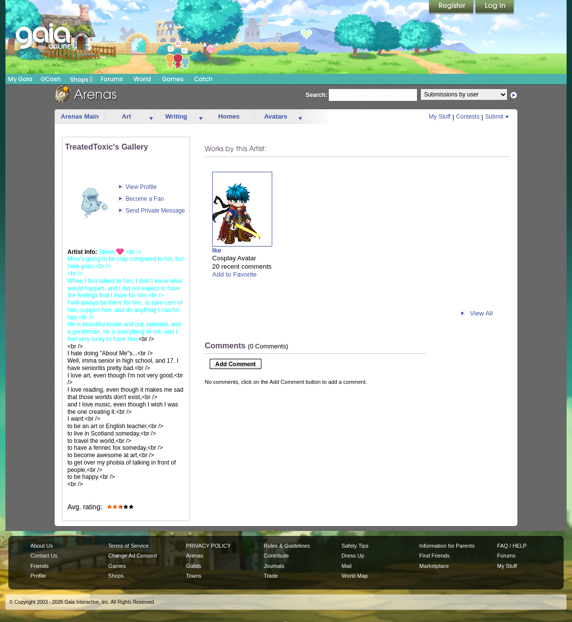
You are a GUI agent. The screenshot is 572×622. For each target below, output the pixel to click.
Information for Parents (447, 546)
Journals (274, 566)
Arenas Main (79, 116)
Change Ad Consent (132, 556)
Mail (346, 566)
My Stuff (439, 116)
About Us (42, 546)
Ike (217, 250)
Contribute (276, 556)
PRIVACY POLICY (208, 546)
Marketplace (434, 566)
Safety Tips (355, 546)
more (151, 117)
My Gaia (20, 79)
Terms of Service (128, 546)
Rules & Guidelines (287, 546)
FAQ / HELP (512, 546)
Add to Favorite (234, 274)
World (142, 79)
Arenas (194, 556)
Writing (176, 116)
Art (126, 116)
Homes (228, 116)
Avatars (275, 116)
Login (494, 7)
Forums (111, 79)
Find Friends (434, 556)
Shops (81, 79)
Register (452, 7)
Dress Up (353, 556)
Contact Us (44, 556)
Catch (203, 79)
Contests (467, 116)
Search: (316, 95)
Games (173, 79)
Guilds (193, 566)
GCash (51, 79)
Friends (40, 566)
